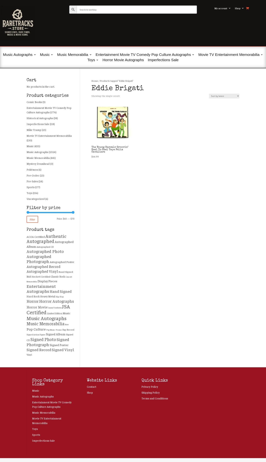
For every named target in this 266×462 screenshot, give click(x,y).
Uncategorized (36, 198)
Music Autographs (18, 55)
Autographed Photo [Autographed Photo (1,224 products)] (45, 251)
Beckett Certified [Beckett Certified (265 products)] (41, 276)
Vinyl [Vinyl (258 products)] (29, 354)
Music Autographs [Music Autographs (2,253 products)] (46, 318)
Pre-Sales (32, 181)
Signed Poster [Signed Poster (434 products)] (59, 345)
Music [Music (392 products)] (66, 313)
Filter (32, 219)
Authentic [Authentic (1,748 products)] (55, 236)
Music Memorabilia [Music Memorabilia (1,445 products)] (46, 323)
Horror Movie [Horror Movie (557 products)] (37, 307)
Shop (237, 8)
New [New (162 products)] (67, 324)
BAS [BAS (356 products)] (29, 276)
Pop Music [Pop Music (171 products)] (50, 329)
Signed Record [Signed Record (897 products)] (39, 349)
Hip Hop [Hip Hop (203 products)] (60, 296)
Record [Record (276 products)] (70, 329)
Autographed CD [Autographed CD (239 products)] (45, 246)
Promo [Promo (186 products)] (59, 329)
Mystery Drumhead (38, 163)
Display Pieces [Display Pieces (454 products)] (47, 281)
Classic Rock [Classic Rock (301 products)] (58, 276)
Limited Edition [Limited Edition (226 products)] (54, 313)
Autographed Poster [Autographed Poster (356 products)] (62, 262)
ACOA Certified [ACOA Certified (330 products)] (36, 236)
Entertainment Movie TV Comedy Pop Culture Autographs (143, 55)
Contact (91, 386)
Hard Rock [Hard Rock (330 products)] (33, 296)
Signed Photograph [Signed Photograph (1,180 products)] (48, 342)
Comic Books (34, 102)
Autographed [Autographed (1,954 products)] (40, 241)
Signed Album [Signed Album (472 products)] (55, 334)
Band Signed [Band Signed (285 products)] (65, 271)
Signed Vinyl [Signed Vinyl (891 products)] (63, 349)
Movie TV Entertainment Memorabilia (228, 55)
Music (45, 55)
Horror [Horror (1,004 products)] (33, 301)
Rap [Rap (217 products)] (64, 329)
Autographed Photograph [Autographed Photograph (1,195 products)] (39, 259)
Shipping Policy (150, 392)
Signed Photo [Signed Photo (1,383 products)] (43, 339)
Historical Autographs (40, 118)
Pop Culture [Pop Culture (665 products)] (36, 329)
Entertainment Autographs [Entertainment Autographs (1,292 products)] (41, 288)
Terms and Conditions (154, 398)
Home (94, 80)
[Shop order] (224, 96)
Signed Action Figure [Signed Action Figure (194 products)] (36, 334)
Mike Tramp (34, 129)
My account (220, 8)
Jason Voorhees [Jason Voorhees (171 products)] (54, 307)
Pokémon (32, 169)
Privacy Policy (149, 386)
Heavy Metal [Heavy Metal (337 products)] (47, 296)
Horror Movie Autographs (123, 60)
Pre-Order (33, 175)
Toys (91, 60)
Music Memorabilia (72, 55)
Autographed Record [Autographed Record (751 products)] (43, 266)
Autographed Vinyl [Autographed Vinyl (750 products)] (42, 271)
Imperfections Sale (163, 60)
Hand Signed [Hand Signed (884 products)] (61, 291)
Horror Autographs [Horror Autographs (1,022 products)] (56, 301)
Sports (31, 187)
